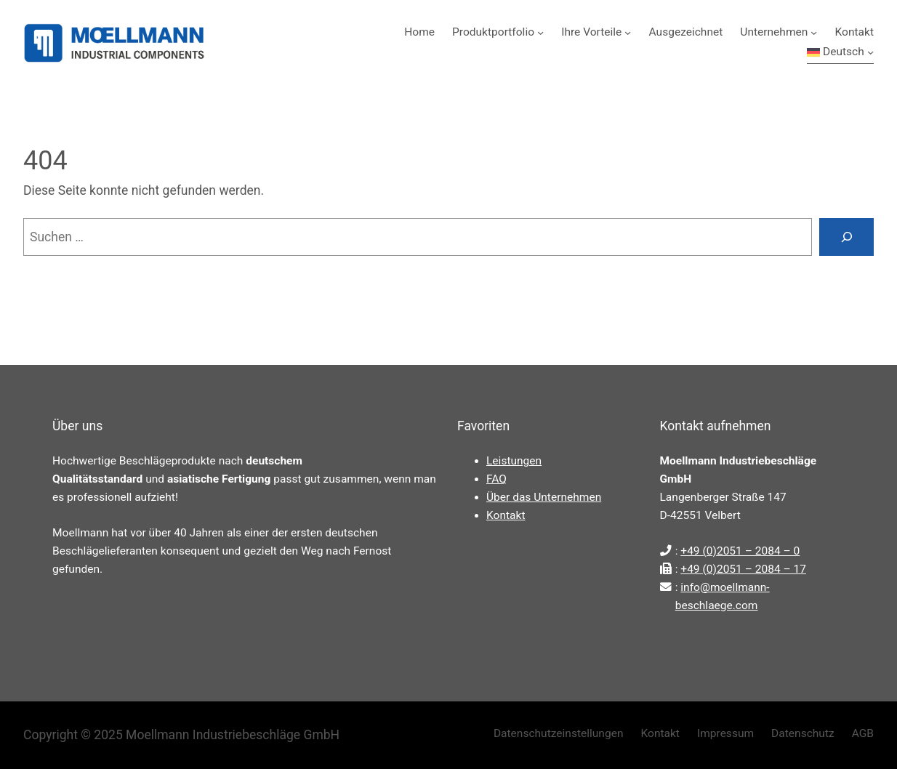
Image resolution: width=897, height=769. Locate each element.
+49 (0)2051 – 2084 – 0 (740, 550)
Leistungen (514, 460)
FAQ (496, 479)
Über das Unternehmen (543, 497)
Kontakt (505, 515)
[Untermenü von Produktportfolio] (540, 32)
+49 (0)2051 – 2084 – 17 (743, 569)
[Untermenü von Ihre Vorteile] (627, 32)
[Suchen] (846, 236)
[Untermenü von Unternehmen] (813, 32)
